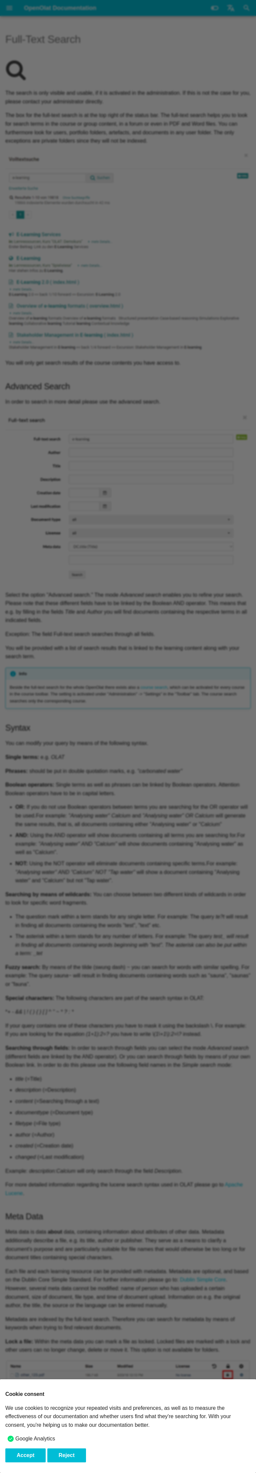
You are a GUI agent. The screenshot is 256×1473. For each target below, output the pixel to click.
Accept (25, 1455)
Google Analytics (35, 1438)
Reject (67, 1455)
